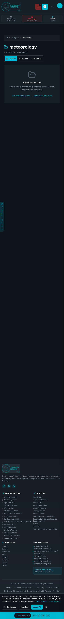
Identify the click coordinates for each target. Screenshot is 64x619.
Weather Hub (8, 508)
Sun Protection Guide (11, 519)
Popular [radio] (36, 58)
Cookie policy (42, 601)
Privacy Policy (27, 587)
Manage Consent (19, 591)
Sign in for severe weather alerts (45, 529)
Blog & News (37, 497)
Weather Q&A (38, 502)
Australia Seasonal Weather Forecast (16, 522)
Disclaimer (8, 591)
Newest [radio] (11, 58)
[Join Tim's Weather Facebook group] (9, 486)
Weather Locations (10, 511)
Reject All (24, 607)
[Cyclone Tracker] (45, 7)
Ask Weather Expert (40, 505)
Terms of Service (52, 587)
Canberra (5, 560)
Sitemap (9, 587)
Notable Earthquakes (10, 538)
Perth (4, 554)
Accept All (37, 607)
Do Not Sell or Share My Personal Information (43, 591)
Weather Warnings (9, 497)
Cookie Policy (39, 587)
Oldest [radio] (23, 58)
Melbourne (6, 551)
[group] (23, 58)
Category (15, 37)
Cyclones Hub (8, 502)
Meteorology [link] (27, 37)
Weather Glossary (39, 508)
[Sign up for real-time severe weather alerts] (22, 615)
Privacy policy (54, 601)
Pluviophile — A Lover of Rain (43, 516)
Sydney (5, 549)
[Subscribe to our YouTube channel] (48, 615)
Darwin (4, 565)
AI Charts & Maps (9, 527)
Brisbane (5, 546)
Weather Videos (39, 513)
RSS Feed (17, 587)
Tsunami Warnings (9, 505)
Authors (36, 524)
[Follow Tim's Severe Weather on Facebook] (4, 486)
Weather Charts (8, 524)
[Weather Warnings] (38, 7)
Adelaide (5, 557)
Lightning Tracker (9, 530)
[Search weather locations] (52, 6)
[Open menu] (60, 5)
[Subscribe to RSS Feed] (14, 486)
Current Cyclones (9, 500)
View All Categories (43, 95)
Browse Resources (21, 95)
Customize (10, 607)
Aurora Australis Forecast (12, 513)
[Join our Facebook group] (43, 615)
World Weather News (40, 500)
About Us (36, 526)
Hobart (4, 562)
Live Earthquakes (9, 533)
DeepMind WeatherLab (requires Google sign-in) (45, 520)
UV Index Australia (9, 516)
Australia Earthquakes (11, 535)
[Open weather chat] (34, 615)
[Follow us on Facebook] (38, 615)
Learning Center (39, 511)
